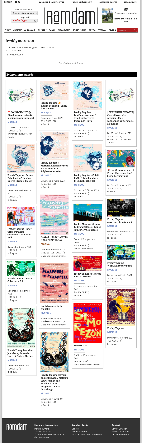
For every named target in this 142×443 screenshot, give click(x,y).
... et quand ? (24, 17)
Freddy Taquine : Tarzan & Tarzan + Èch (20, 280)
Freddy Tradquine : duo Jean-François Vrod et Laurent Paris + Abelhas (20, 353)
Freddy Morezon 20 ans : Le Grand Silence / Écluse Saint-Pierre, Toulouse (87, 227)
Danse (52, 30)
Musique (17, 30)
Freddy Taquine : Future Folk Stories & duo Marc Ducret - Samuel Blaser (20, 178)
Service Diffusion (119, 429)
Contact (75, 429)
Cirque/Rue (64, 30)
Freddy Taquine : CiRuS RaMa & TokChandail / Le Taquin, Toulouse (86, 178)
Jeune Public (79, 30)
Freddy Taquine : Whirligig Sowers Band (119, 264)
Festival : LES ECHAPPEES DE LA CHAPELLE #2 (54, 239)
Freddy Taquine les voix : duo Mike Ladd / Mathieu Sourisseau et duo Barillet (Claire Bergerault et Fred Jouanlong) (54, 382)
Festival (102, 30)
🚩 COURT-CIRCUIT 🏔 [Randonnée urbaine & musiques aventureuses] (20, 115)
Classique (29, 30)
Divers (112, 30)
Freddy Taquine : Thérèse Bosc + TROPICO (87, 275)
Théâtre (42, 30)
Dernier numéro (41, 429)
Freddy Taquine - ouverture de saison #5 (119, 220)
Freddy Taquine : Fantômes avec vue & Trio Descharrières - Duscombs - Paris (85, 116)
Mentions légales (79, 432)
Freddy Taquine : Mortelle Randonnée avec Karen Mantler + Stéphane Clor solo (54, 167)
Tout (8, 30)
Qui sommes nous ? (121, 434)
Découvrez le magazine (126, 13)
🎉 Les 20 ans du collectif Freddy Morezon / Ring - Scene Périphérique (120, 173)
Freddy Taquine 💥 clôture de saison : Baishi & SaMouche (54, 105)
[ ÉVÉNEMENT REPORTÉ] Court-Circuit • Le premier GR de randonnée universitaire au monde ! (120, 118)
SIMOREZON (80, 345)
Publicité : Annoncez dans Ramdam (88, 434)
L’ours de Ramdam (43, 437)
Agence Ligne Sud (120, 432)
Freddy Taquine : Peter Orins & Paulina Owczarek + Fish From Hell (19, 233)
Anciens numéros (42, 432)
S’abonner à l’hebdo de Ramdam (49, 434)
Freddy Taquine (115, 328)
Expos (92, 30)
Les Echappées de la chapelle (51, 307)
